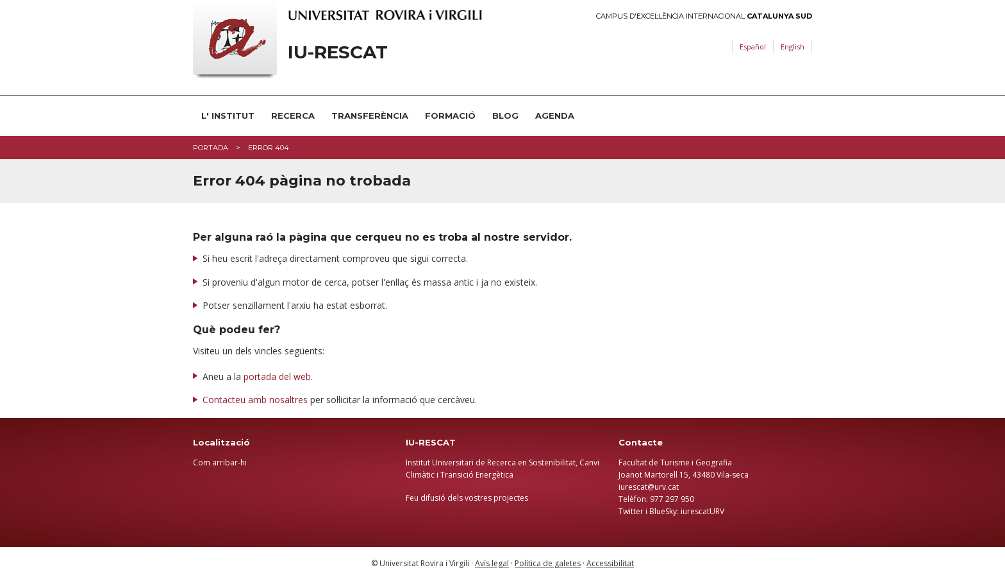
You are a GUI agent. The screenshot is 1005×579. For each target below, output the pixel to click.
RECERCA (293, 115)
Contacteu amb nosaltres (255, 399)
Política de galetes (548, 563)
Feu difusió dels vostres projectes (467, 497)
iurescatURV (702, 511)
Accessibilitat (610, 563)
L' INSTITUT (227, 115)
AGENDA (554, 115)
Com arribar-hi (220, 462)
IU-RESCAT (338, 52)
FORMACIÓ (450, 115)
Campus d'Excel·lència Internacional (704, 16)
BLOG (505, 115)
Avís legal (492, 563)
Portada (210, 147)
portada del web (277, 376)
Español (753, 46)
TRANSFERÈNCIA (369, 115)
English (792, 46)
